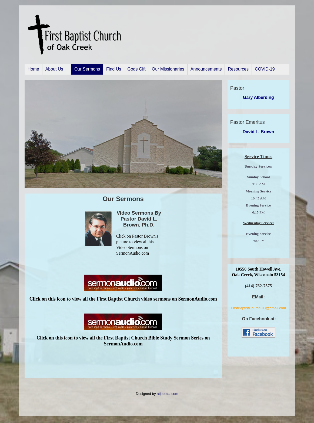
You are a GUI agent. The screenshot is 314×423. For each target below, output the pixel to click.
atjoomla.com (167, 394)
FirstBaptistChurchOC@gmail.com (258, 308)
